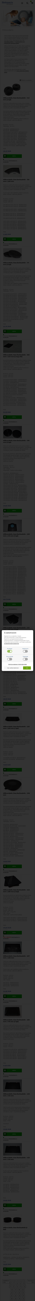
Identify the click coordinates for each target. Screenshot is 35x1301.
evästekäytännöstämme (11, 643)
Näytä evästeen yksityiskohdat (17, 664)
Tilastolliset (25, 658)
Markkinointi (25, 650)
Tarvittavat (9, 650)
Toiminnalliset (9, 658)
